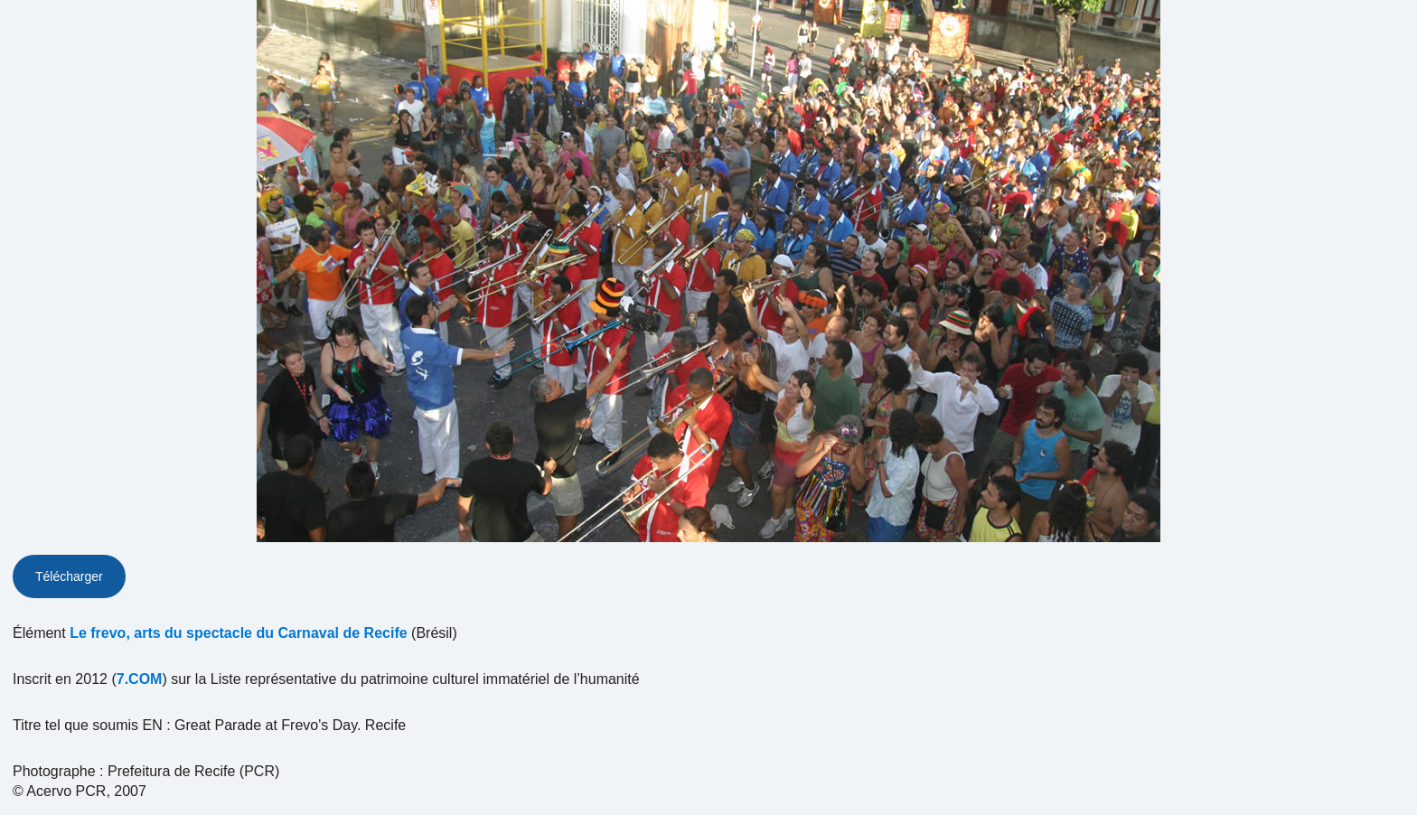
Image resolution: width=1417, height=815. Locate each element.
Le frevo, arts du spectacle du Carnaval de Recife (238, 633)
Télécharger (69, 576)
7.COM (140, 679)
